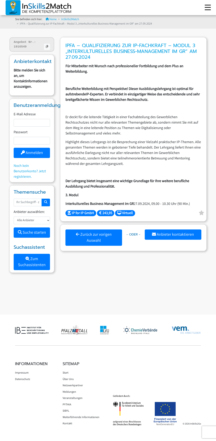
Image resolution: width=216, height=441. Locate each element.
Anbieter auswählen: (29, 212)
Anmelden (32, 153)
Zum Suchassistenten (32, 262)
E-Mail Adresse (25, 114)
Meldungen (69, 392)
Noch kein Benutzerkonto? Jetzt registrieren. (30, 171)
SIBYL (66, 411)
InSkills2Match (70, 20)
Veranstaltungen (73, 398)
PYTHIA (67, 405)
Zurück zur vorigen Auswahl (94, 238)
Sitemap (71, 364)
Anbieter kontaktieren (173, 235)
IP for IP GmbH (81, 213)
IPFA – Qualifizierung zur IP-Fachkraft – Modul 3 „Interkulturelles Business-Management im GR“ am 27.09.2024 (131, 51)
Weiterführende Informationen (81, 417)
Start (65, 373)
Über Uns (68, 379)
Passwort (21, 132)
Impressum (22, 373)
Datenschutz (22, 379)
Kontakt (67, 424)
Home (51, 20)
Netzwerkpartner (73, 386)
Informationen (31, 364)
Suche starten (32, 233)
